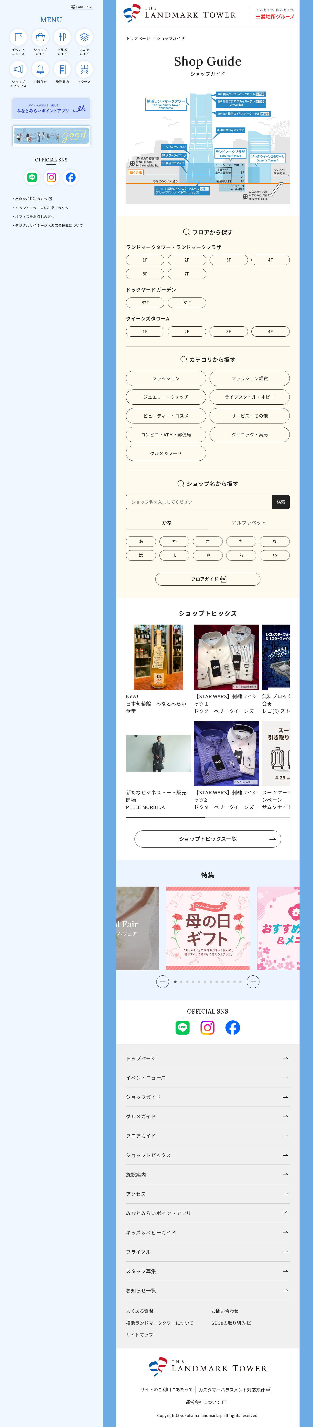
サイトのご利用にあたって (166, 1389)
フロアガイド (204, 579)
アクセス (136, 1193)
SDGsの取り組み (228, 1323)
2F (186, 260)
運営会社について (203, 1402)
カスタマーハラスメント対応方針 (232, 1389)
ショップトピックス (148, 1155)
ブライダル (138, 1251)
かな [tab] (167, 522)
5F (145, 274)
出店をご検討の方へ (31, 198)
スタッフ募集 (141, 1271)
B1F (187, 302)
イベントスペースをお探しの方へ (41, 207)
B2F (145, 302)
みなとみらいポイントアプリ (158, 1213)
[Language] (82, 7)
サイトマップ (139, 1334)
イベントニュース (146, 1077)
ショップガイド (143, 1096)
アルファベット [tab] (249, 522)
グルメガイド (141, 1116)
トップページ (138, 38)
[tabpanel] (208, 548)
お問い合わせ (225, 1311)
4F (270, 260)
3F (228, 260)
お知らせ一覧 (141, 1290)
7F (186, 274)
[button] (162, 981)
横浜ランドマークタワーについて (160, 1323)
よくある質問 (139, 1311)
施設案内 (136, 1174)
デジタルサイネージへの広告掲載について (49, 225)
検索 (281, 502)
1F (145, 260)
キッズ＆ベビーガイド (151, 1232)
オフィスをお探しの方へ (35, 216)
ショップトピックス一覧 (208, 838)
